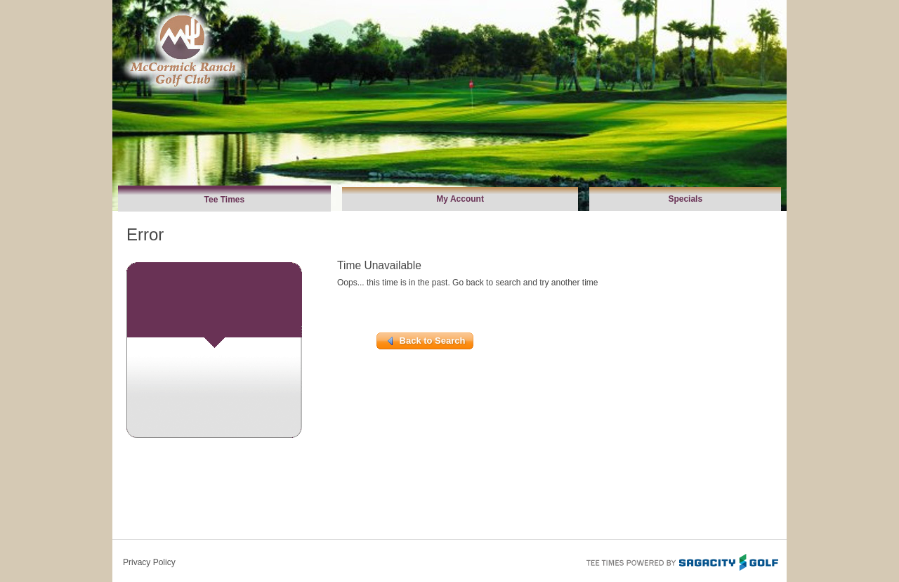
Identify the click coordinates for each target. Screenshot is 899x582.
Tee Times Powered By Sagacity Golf (681, 560)
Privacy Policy (149, 562)
